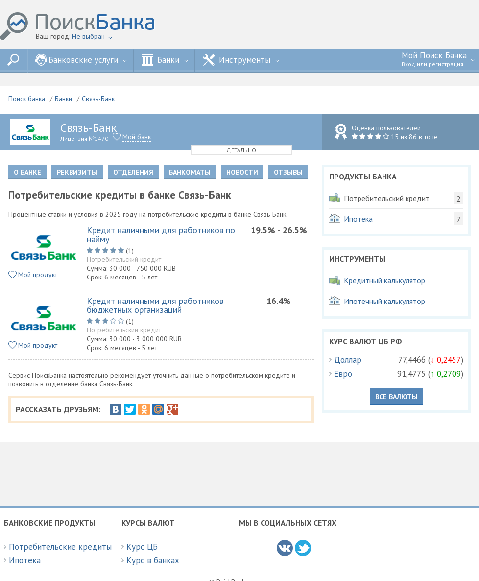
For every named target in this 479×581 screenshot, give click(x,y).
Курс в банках (152, 560)
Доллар (347, 359)
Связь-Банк (98, 98)
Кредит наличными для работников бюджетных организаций (155, 305)
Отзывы (288, 172)
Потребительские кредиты (60, 546)
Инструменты (241, 60)
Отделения (133, 172)
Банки (165, 60)
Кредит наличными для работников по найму (161, 235)
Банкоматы (190, 172)
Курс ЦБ (142, 546)
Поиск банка (26, 98)
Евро (343, 373)
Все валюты (396, 396)
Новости (242, 172)
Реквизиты (77, 172)
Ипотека (25, 560)
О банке (27, 172)
